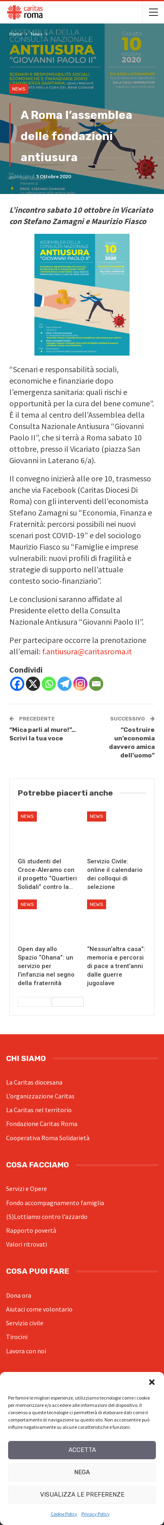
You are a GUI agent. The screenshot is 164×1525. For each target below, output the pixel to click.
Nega (82, 1472)
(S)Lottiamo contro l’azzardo (46, 1216)
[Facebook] (17, 684)
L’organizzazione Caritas (40, 1096)
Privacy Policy (95, 1514)
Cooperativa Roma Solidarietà (47, 1138)
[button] (152, 1382)
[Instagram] (80, 684)
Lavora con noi (26, 1351)
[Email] (96, 684)
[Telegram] (65, 684)
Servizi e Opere (26, 1188)
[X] (33, 684)
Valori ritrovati (26, 1244)
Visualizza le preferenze (82, 1494)
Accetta (82, 1450)
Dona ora (18, 1295)
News (19, 89)
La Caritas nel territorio (39, 1110)
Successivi (68, 1002)
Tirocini (17, 1337)
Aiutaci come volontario (39, 1309)
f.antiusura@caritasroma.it (87, 651)
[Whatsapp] (49, 684)
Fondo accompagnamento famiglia (55, 1203)
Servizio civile (24, 1323)
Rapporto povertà (31, 1230)
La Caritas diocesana (34, 1082)
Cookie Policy (64, 1514)
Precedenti (34, 1002)
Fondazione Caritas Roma (41, 1123)
